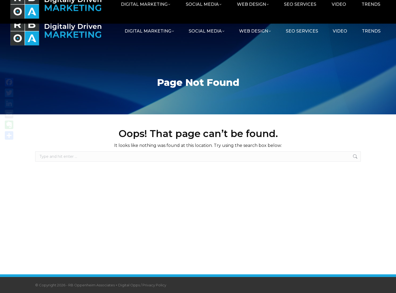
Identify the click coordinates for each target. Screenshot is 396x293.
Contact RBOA (325, 6)
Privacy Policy (154, 285)
